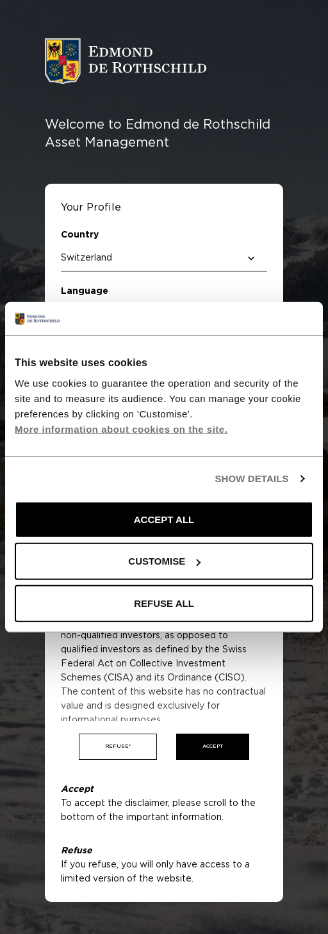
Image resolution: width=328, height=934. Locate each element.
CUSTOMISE (164, 561)
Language (84, 291)
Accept (212, 746)
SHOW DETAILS (251, 478)
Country (80, 234)
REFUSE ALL (164, 603)
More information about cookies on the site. (121, 429)
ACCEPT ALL (164, 519)
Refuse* (118, 746)
